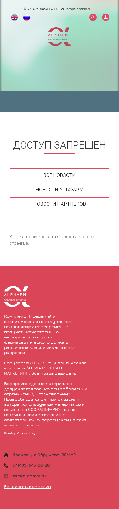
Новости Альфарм (60, 189)
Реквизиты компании (27, 486)
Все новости (59, 175)
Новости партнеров (59, 204)
